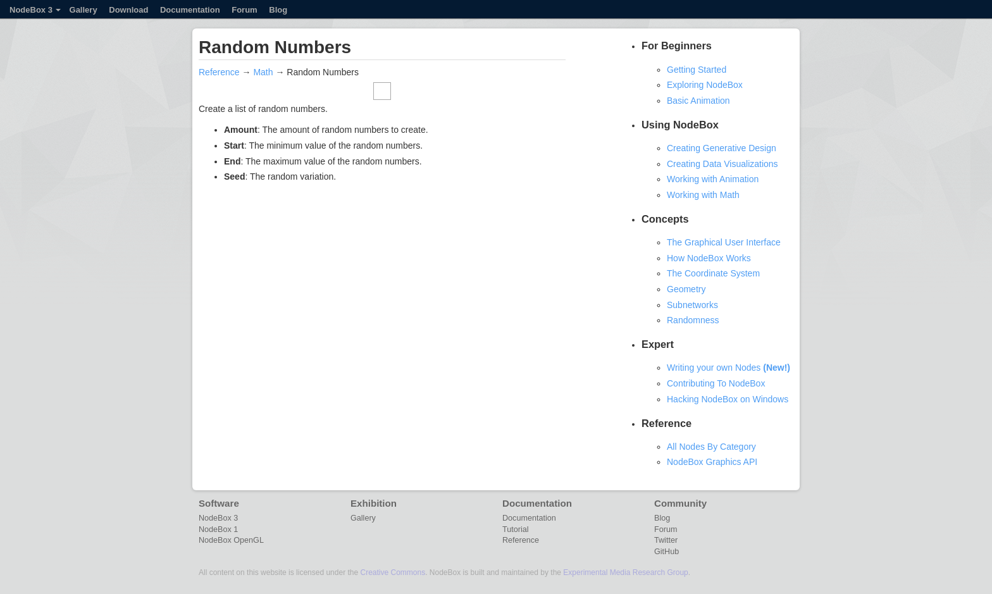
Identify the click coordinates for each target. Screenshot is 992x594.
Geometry (686, 289)
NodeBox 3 (35, 10)
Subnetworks (692, 305)
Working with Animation (713, 179)
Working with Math (703, 195)
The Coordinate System (713, 273)
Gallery (83, 10)
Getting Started (696, 70)
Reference (219, 72)
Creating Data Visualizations (722, 164)
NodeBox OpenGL (231, 540)
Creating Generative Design (721, 148)
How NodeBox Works (709, 258)
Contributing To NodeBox (716, 383)
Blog (278, 10)
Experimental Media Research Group (625, 572)
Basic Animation (698, 101)
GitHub (666, 551)
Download (128, 10)
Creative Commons (392, 572)
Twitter (666, 540)
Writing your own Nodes (728, 367)
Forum (244, 10)
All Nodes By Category (711, 447)
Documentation (190, 10)
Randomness (693, 320)
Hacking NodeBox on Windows (727, 399)
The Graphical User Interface (724, 242)
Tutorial (515, 529)
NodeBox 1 (218, 529)
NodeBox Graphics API (712, 462)
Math (263, 72)
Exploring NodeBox (705, 85)
